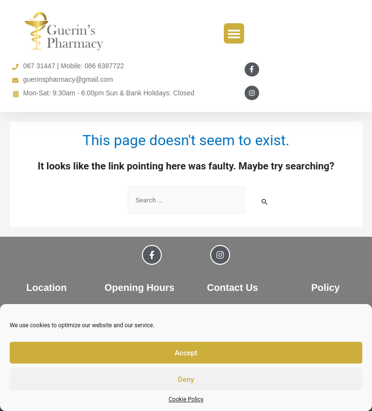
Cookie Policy (186, 399)
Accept (185, 353)
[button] (234, 33)
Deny (186, 379)
